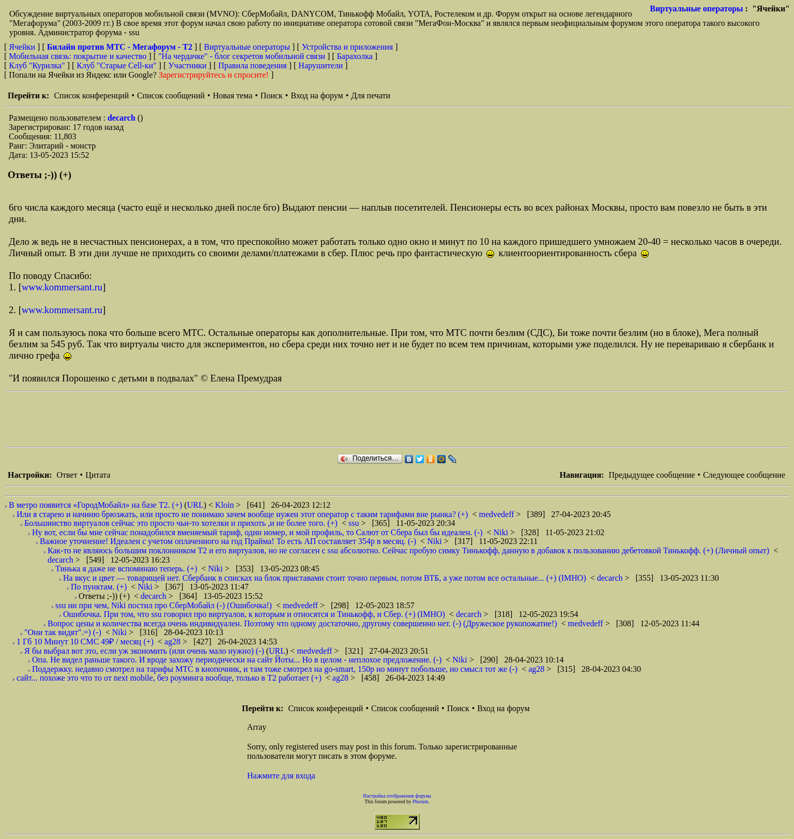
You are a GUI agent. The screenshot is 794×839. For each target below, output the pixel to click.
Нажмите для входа (281, 775)
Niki (502, 532)
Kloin (225, 505)
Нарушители (320, 65)
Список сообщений (171, 95)
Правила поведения (252, 65)
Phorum (420, 801)
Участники (188, 65)
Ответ (66, 474)
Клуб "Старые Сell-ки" (117, 65)
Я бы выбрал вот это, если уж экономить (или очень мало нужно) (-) (144, 650)
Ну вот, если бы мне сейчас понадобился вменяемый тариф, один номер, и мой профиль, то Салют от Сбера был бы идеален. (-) (257, 532)
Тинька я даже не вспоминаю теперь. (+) (126, 568)
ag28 (173, 641)
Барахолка (355, 56)
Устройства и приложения (347, 46)
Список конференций (91, 95)
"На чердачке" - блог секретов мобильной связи (241, 56)
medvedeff (497, 514)
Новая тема (233, 95)
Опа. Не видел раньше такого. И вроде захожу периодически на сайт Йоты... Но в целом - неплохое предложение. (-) (236, 659)
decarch (123, 117)
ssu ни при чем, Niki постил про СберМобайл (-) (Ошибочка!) (163, 605)
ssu (354, 523)
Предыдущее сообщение (651, 474)
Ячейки (23, 46)
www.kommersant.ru (62, 287)
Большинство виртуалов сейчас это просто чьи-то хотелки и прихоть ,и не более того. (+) (181, 523)
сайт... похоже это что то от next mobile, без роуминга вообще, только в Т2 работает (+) (169, 677)
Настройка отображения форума (397, 796)
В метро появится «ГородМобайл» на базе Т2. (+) (95, 505)
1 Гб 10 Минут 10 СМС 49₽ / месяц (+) (85, 641)
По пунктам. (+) (99, 586)
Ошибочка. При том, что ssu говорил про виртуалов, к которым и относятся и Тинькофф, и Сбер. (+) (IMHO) (254, 614)
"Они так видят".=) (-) (62, 632)
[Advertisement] (194, 419)
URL (195, 505)
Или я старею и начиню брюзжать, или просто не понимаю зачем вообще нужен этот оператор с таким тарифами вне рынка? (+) (242, 514)
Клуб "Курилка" (37, 65)
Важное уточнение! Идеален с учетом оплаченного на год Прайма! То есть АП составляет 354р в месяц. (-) (228, 541)
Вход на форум (317, 95)
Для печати (370, 95)
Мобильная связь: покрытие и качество (77, 56)
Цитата (97, 474)
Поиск (272, 95)
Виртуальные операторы (696, 8)
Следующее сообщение (744, 474)
